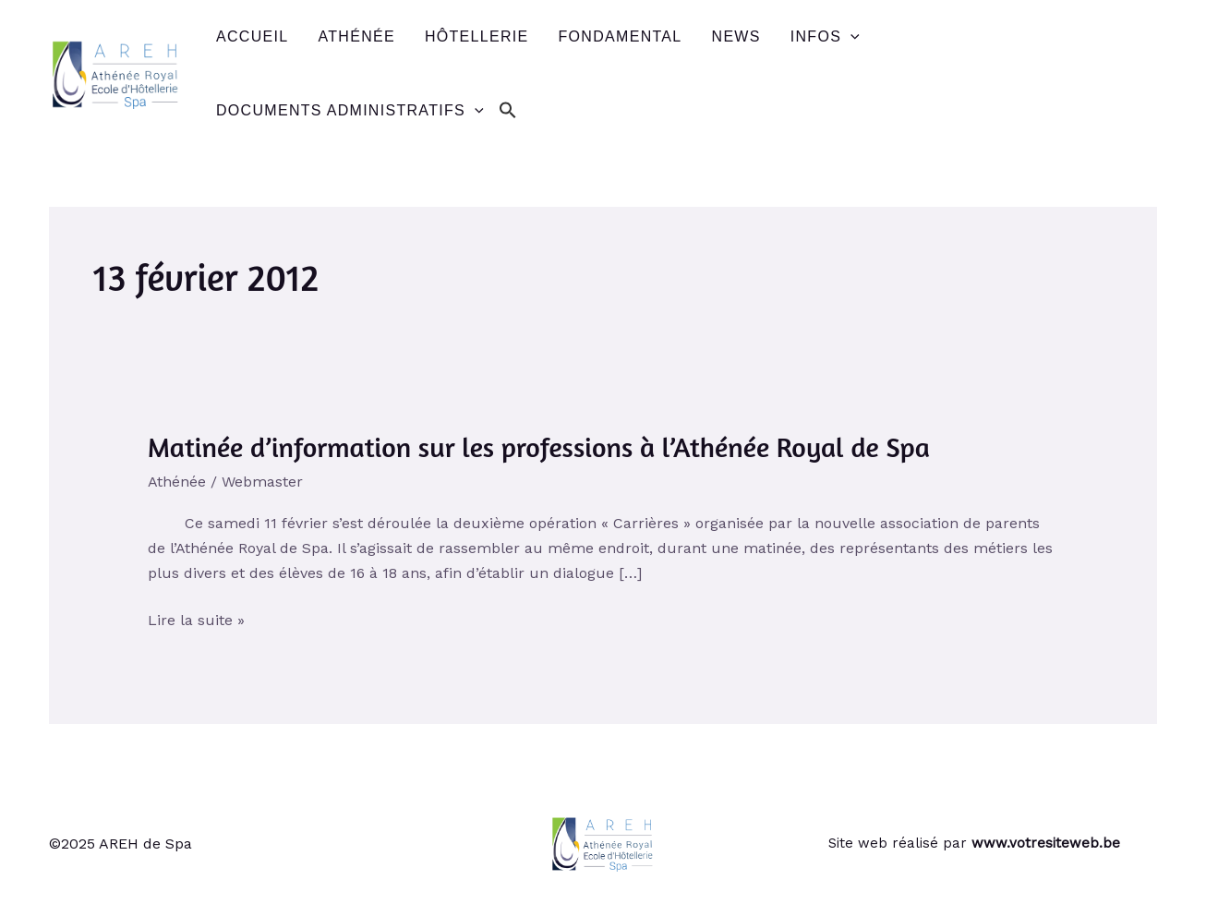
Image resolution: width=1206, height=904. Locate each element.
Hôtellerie (477, 36)
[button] (508, 111)
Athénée (356, 36)
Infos (825, 37)
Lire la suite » (196, 620)
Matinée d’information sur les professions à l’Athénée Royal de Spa (539, 447)
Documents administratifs (350, 111)
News (736, 36)
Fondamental (620, 36)
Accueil (252, 36)
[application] (850, 37)
